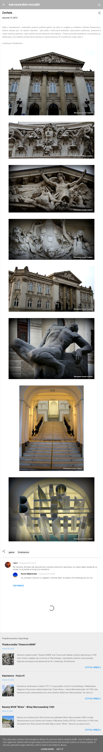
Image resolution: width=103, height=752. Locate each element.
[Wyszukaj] (99, 5)
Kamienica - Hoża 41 (13, 675)
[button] (99, 13)
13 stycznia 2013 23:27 (27, 563)
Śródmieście (23, 552)
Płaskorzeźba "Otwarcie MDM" (19, 644)
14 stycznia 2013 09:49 (46, 574)
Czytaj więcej (93, 667)
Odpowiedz (18, 586)
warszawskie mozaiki (24, 4)
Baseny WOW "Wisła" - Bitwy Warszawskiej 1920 (28, 707)
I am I (15, 563)
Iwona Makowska (29, 574)
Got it (60, 749)
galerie (11, 552)
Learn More (47, 749)
